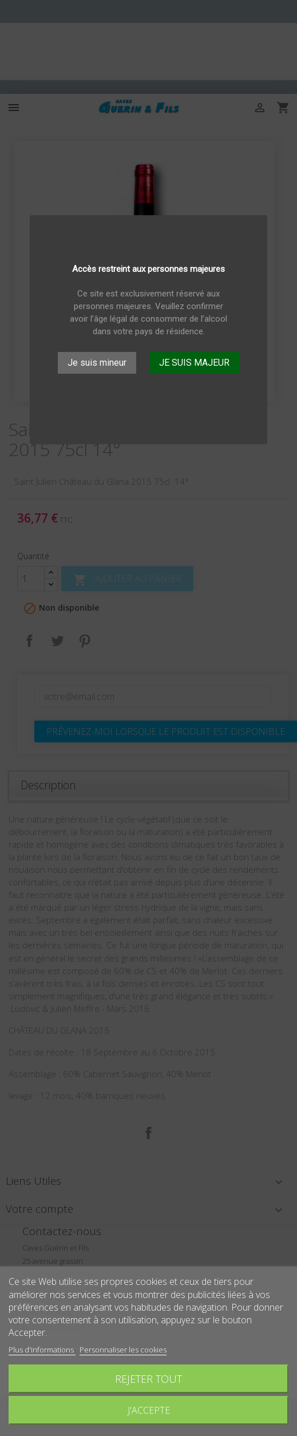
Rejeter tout (148, 1378)
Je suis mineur (97, 362)
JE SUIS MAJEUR (194, 362)
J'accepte (149, 1410)
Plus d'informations (42, 1349)
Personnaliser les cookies (123, 1349)
